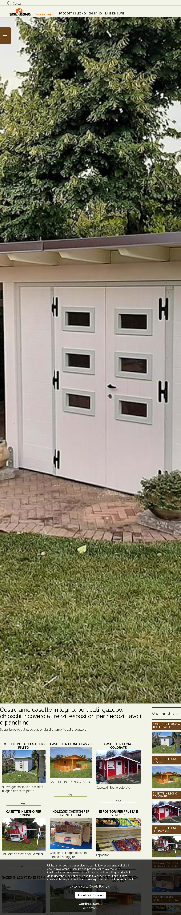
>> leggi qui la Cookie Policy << (90, 886)
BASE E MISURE (114, 13)
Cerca (17, 3)
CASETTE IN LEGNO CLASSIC (70, 744)
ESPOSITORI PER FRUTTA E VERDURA (118, 813)
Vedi (23, 804)
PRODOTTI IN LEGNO (72, 13)
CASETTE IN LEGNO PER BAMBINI (23, 813)
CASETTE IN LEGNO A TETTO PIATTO (24, 745)
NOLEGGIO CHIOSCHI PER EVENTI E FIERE (70, 813)
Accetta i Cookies (90, 895)
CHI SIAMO (95, 13)
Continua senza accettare (90, 906)
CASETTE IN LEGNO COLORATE (118, 745)
